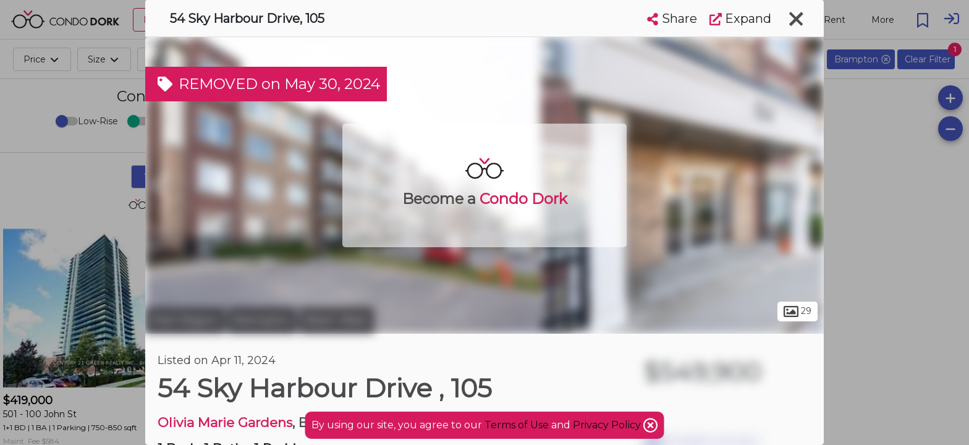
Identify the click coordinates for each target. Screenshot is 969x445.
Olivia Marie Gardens (225, 422)
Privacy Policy (608, 425)
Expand (740, 18)
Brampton (262, 320)
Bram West (337, 320)
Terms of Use (517, 425)
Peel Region (185, 320)
